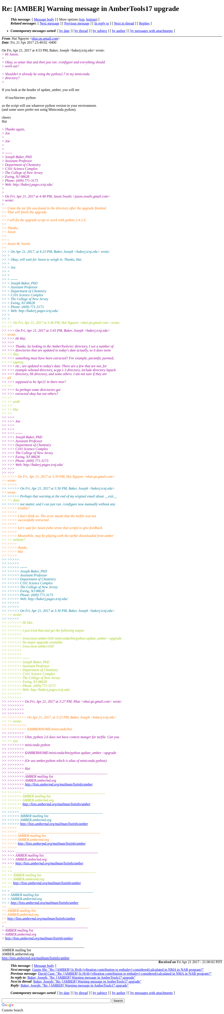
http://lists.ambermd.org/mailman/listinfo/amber (59, 784)
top (82, 19)
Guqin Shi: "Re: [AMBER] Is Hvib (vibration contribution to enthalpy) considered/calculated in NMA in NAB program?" (118, 969)
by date (64, 31)
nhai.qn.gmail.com (45, 38)
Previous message (76, 23)
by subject (100, 31)
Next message (49, 23)
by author (118, 31)
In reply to (101, 23)
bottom (91, 19)
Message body (44, 19)
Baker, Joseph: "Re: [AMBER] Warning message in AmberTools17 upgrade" (81, 977)
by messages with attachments (151, 31)
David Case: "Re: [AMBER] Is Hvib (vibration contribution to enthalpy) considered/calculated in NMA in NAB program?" (124, 973)
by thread (81, 31)
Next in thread (124, 23)
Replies (144, 23)
